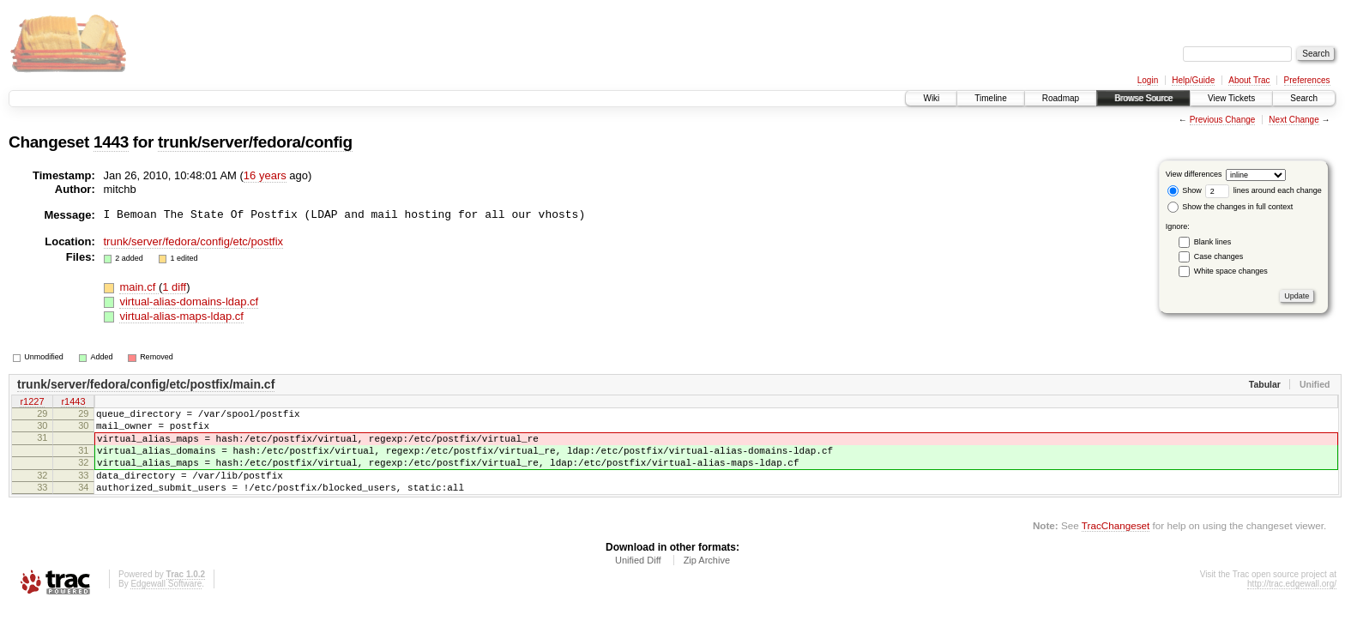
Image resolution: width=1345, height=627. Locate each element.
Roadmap (1060, 98)
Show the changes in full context (1230, 206)
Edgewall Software (166, 604)
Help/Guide (1193, 80)
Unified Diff (638, 581)
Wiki (931, 98)
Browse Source (1143, 98)
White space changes (1231, 271)
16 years (265, 175)
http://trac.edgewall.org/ (1291, 604)
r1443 (73, 402)
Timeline (990, 98)
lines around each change (1263, 190)
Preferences (1307, 80)
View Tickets (1231, 98)
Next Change (1293, 119)
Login (1147, 80)
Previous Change (1223, 119)
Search (1304, 98)
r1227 (32, 402)
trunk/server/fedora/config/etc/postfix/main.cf (145, 384)
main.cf (139, 286)
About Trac (1249, 80)
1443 (111, 142)
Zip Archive (707, 581)
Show (1184, 190)
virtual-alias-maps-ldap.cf (181, 316)
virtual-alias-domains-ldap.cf (188, 301)
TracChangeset (1115, 546)
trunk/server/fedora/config (255, 142)
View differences (1194, 174)
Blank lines (1213, 242)
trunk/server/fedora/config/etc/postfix (194, 241)
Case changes (1219, 256)
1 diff (174, 286)
